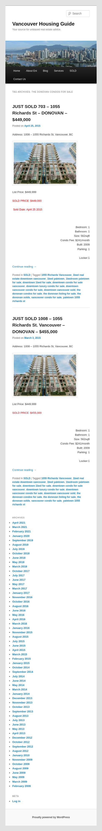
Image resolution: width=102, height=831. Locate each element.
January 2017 (20, 592)
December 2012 (22, 737)
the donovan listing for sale (59, 293)
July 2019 (18, 549)
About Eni (31, 70)
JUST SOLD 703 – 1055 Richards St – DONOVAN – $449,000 (39, 113)
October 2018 (20, 553)
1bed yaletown (56, 278)
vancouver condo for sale (46, 297)
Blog (45, 70)
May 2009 (18, 777)
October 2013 (20, 706)
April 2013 (18, 733)
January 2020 (20, 536)
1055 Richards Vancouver (56, 275)
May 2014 (18, 685)
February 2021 (21, 531)
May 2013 (18, 728)
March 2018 (19, 566)
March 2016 (19, 623)
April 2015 (18, 650)
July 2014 (18, 676)
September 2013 (22, 711)
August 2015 (20, 636)
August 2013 (20, 715)
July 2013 (18, 720)
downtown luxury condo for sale (45, 286)
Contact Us (19, 79)
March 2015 (19, 654)
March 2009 (19, 781)
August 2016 (20, 606)
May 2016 (18, 614)
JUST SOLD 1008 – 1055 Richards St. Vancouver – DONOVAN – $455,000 (38, 325)
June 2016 (18, 610)
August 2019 (20, 544)
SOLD (73, 70)
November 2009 (22, 759)
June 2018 (18, 557)
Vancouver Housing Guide (43, 24)
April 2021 (18, 522)
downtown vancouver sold (59, 289)
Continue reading (24, 266)
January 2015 (20, 663)
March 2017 (19, 588)
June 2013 (18, 724)
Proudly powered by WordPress (51, 817)
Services (58, 70)
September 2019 (22, 540)
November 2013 (22, 702)
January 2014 (20, 693)
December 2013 (22, 698)
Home (16, 70)
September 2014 (22, 671)
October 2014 (20, 667)
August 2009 (20, 768)
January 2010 (20, 755)
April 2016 (18, 619)
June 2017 (18, 579)
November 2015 (22, 632)
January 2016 (20, 628)
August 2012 (20, 750)
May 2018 (18, 562)
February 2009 (21, 786)
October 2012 (20, 742)
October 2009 (20, 764)
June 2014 (18, 680)
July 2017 (18, 575)
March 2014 (19, 689)
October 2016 (20, 601)
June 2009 (18, 772)
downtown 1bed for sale (37, 282)
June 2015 (18, 645)
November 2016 (22, 597)
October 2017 (20, 571)
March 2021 (19, 527)
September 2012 (22, 746)
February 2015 (21, 658)
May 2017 (18, 584)
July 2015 (18, 641)
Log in (16, 801)
